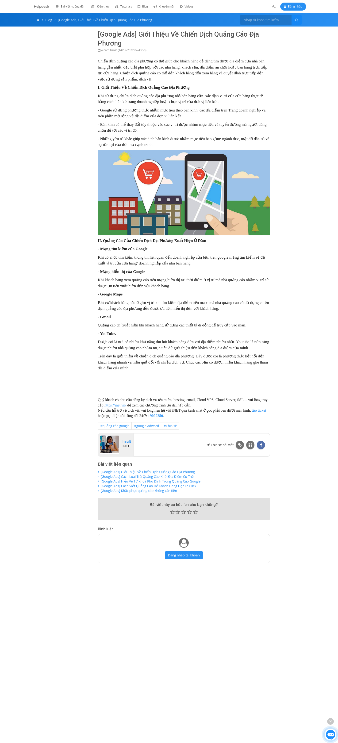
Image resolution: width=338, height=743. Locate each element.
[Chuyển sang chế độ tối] (274, 6)
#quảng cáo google (115, 426)
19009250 (155, 416)
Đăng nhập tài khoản (184, 555)
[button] (184, 512)
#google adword (146, 426)
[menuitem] (70, 6)
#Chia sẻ (170, 426)
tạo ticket (259, 410)
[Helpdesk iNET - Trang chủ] (40, 6)
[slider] (184, 513)
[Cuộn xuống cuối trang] (330, 721)
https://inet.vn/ (115, 405)
